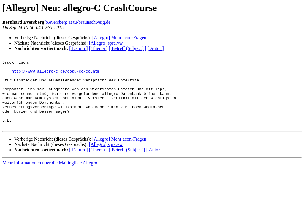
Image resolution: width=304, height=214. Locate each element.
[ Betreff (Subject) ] (127, 48)
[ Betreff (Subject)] (127, 163)
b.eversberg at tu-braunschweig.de (77, 22)
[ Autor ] (156, 48)
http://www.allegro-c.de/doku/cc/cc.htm (55, 73)
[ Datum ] (78, 48)
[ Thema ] (98, 48)
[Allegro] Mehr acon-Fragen (119, 37)
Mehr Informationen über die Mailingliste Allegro (49, 176)
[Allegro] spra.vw (106, 42)
